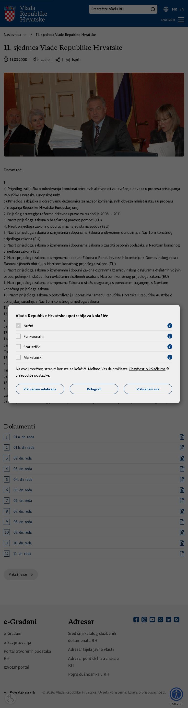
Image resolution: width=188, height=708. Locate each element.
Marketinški (33, 357)
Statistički (32, 347)
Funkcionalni (34, 336)
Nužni (28, 326)
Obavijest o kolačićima (147, 369)
